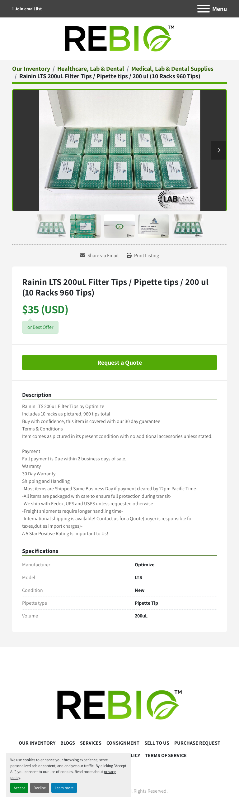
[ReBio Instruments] (119, 704)
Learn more (64, 787)
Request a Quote (119, 362)
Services (90, 743)
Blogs (67, 743)
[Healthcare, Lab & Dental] (90, 69)
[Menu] (203, 8)
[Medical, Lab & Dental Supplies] (172, 69)
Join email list (28, 9)
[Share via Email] (99, 256)
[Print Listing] (143, 256)
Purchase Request (197, 743)
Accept (19, 787)
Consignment (122, 743)
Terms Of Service (166, 755)
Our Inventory (37, 743)
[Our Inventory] (31, 69)
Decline (40, 787)
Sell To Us (156, 743)
